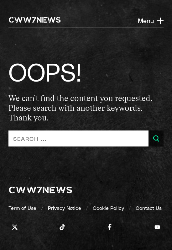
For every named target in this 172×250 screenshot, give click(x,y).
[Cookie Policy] (108, 208)
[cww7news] (40, 191)
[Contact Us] (149, 208)
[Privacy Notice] (64, 208)
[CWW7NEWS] (34, 20)
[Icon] (15, 227)
